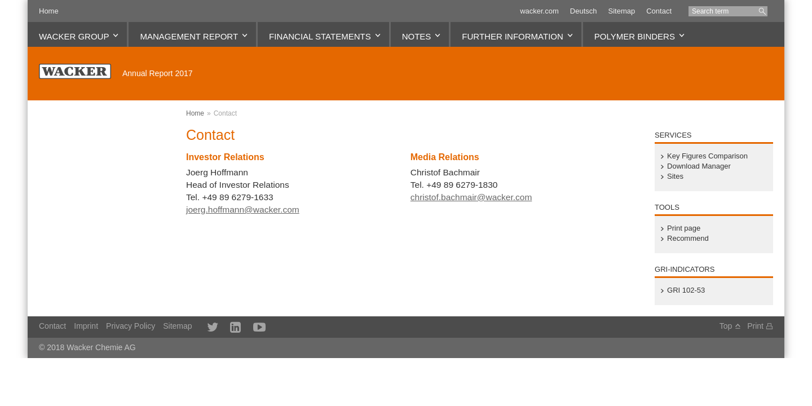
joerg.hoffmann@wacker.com (242, 209)
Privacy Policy (130, 325)
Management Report (189, 36)
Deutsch (583, 11)
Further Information (512, 36)
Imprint (86, 325)
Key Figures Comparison (707, 156)
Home (49, 11)
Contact (659, 11)
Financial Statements (320, 36)
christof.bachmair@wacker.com (471, 197)
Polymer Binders (634, 36)
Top (726, 325)
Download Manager (699, 166)
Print (755, 325)
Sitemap (621, 11)
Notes (416, 36)
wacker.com (539, 11)
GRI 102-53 (686, 290)
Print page (683, 228)
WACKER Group (74, 36)
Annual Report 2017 (157, 73)
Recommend (688, 238)
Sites (675, 176)
